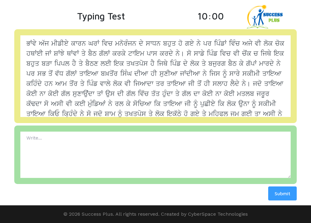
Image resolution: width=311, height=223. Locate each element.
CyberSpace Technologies (218, 214)
